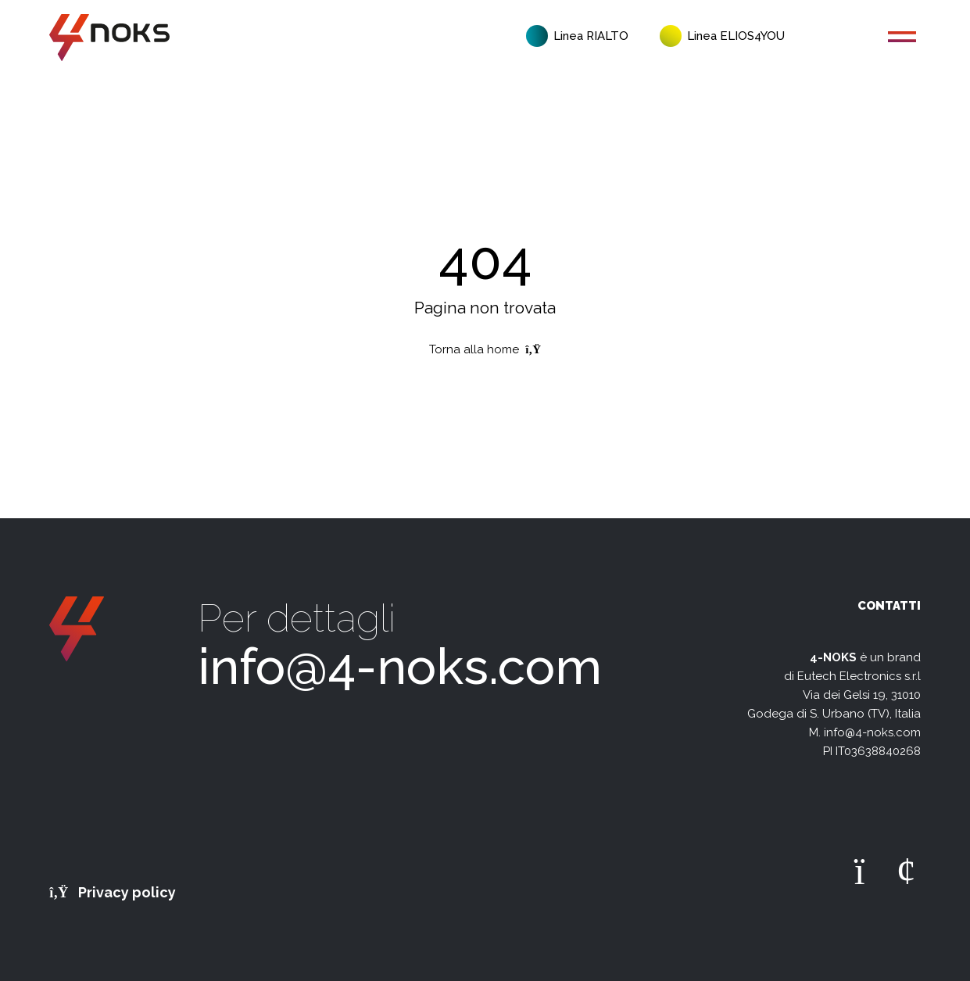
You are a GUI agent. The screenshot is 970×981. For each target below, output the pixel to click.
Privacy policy (112, 892)
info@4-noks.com (400, 666)
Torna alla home (485, 349)
